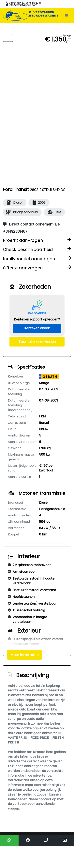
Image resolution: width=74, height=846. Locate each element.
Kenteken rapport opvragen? (37, 319)
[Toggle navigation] (66, 16)
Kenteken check (37, 328)
